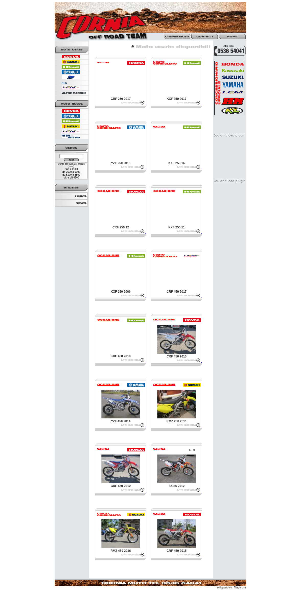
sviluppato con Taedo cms (231, 587)
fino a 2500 (71, 169)
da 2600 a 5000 (71, 172)
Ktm (64, 83)
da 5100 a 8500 (71, 174)
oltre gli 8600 (71, 177)
